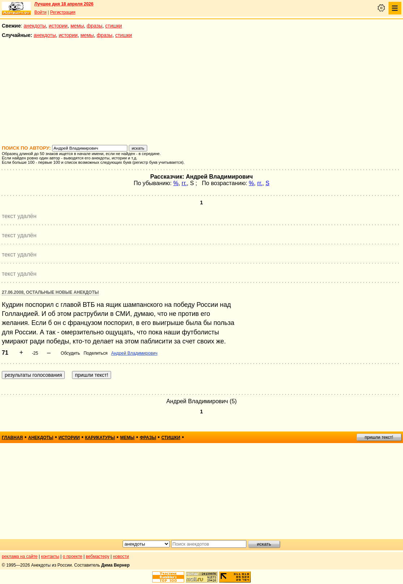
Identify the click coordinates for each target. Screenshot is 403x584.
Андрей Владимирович (134, 353)
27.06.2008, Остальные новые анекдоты (50, 292)
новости (121, 556)
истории (58, 26)
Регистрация (62, 12)
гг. (184, 183)
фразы (94, 26)
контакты (50, 556)
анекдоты (35, 26)
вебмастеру (97, 556)
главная (12, 437)
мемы (77, 26)
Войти (40, 12)
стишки (113, 26)
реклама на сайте (20, 556)
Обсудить (70, 353)
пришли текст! (379, 437)
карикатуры (100, 437)
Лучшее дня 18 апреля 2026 (63, 4)
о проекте (72, 556)
